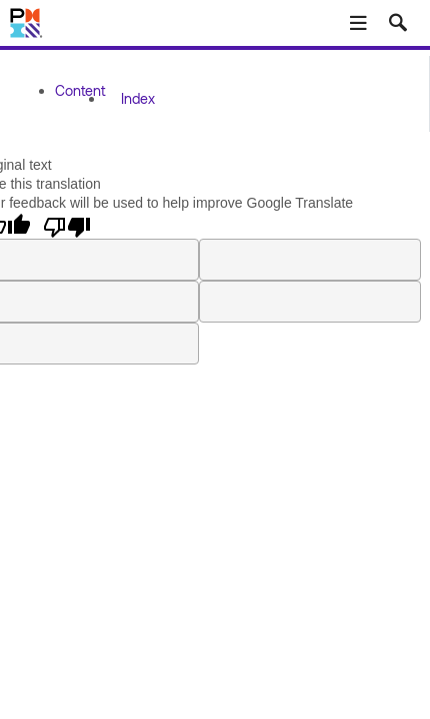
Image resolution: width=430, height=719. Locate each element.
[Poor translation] (67, 226)
